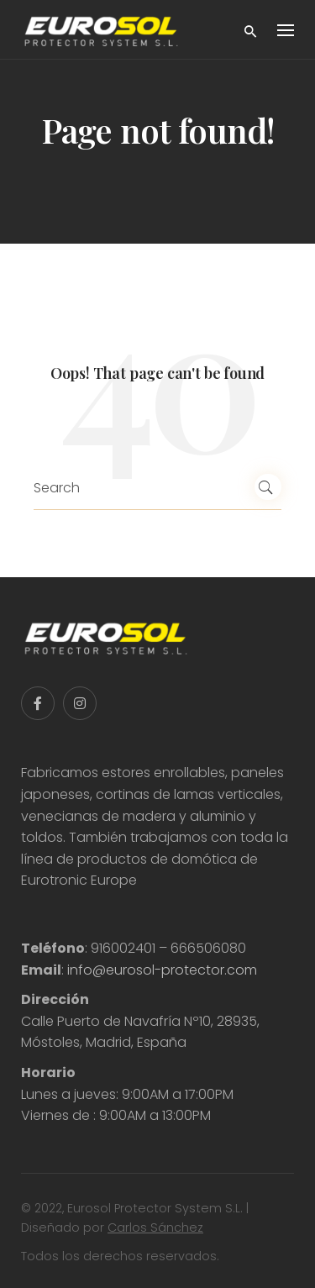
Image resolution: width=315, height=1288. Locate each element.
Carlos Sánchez (155, 1227)
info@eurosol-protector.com (162, 970)
